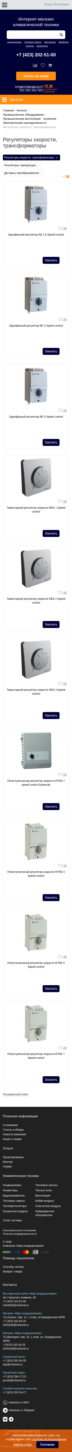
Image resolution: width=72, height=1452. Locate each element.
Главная (8, 110)
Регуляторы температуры (22, 165)
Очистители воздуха (48, 1206)
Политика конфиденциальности (20, 1234)
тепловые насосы (32, 42)
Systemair (49, 118)
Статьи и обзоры (13, 1129)
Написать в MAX (19, 1402)
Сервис (7, 1166)
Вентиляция (42, 1195)
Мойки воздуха (44, 1200)
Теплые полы (43, 1190)
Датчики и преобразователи (23, 173)
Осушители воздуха (15, 1211)
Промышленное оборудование (23, 114)
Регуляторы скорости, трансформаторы (31, 157)
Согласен (47, 1444)
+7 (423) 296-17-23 (14, 1376)
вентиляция (50, 42)
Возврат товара (12, 1271)
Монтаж (8, 1161)
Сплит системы (12, 1220)
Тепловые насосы (46, 1185)
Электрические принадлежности (24, 122)
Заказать (51, 260)
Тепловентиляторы (15, 1206)
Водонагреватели (14, 1195)
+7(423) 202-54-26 (14, 1344)
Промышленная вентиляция (22, 118)
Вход (47, 4)
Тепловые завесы (14, 1200)
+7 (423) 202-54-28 (14, 1360)
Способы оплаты (13, 1266)
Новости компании (14, 1134)
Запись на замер (36, 76)
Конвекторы (10, 1190)
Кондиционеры (12, 1185)
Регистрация (61, 4)
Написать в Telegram (21, 1410)
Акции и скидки (12, 1139)
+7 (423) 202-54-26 (14, 1321)
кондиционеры (14, 42)
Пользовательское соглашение (19, 1230)
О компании (10, 1125)
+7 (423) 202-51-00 (36, 54)
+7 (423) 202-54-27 (14, 1392)
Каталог (22, 110)
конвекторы (42, 46)
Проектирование (13, 1157)
